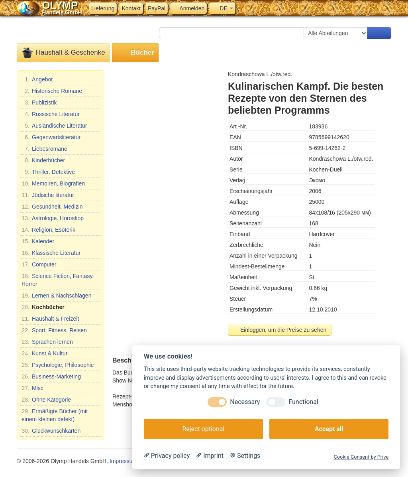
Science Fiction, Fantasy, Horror (58, 279)
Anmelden (188, 8)
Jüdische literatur (48, 195)
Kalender (38, 241)
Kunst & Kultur (45, 353)
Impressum (123, 461)
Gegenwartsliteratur (51, 137)
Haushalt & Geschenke (63, 52)
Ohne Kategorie (46, 400)
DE (222, 8)
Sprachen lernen (47, 342)
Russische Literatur (51, 114)
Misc (32, 388)
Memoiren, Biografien (53, 183)
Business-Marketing (51, 376)
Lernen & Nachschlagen (56, 296)
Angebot (37, 79)
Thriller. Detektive (48, 172)
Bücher (135, 52)
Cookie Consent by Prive (360, 457)
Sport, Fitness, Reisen (54, 330)
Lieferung (102, 8)
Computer (39, 264)
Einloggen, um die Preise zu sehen (279, 330)
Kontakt (131, 8)
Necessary (245, 402)
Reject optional (203, 429)
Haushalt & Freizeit (50, 319)
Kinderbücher (43, 160)
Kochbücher (43, 307)
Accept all (329, 429)
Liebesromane (44, 149)
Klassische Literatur (51, 253)
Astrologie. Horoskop (53, 218)
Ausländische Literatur (54, 126)
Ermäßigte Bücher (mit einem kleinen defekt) (55, 414)
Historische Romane (52, 91)
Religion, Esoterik (48, 230)
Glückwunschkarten (51, 431)
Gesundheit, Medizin (52, 207)
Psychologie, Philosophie (58, 365)
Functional (303, 402)
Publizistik (39, 102)
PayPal (156, 8)
